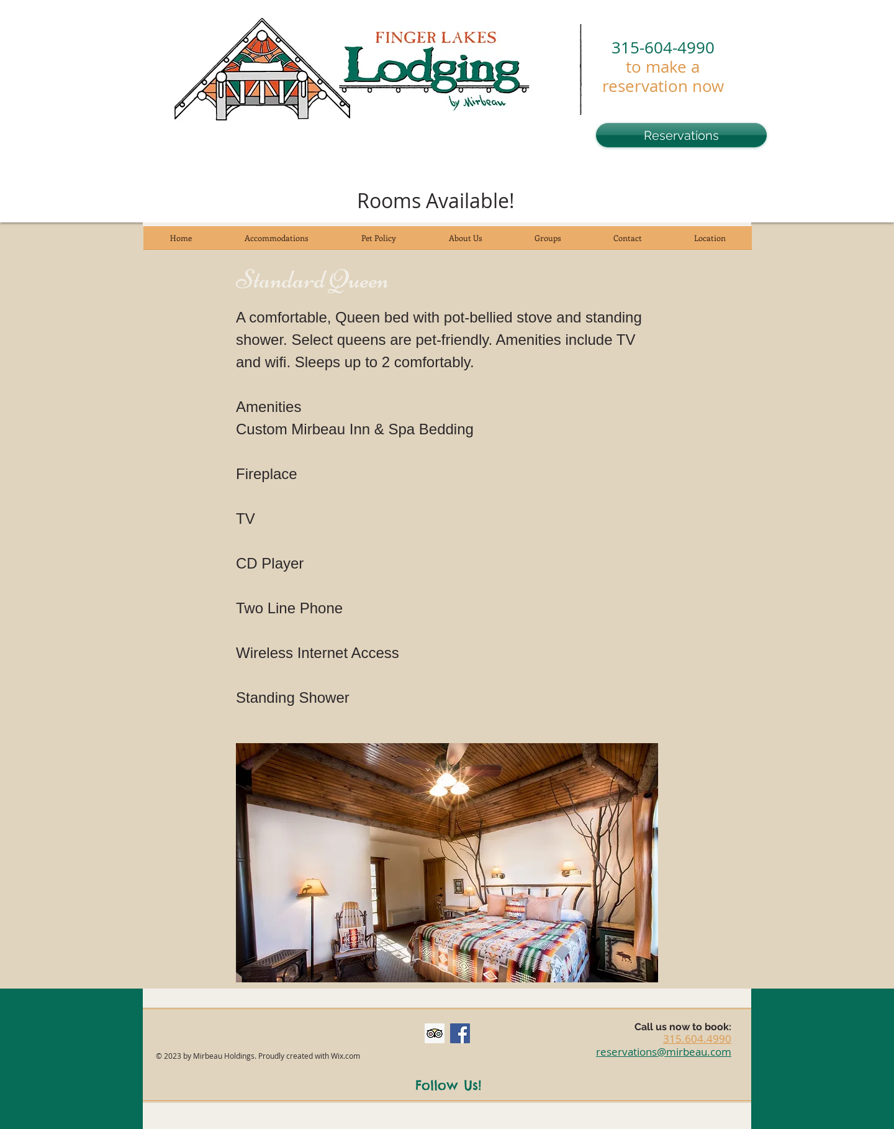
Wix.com (345, 1056)
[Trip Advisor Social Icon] (435, 1033)
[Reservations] (681, 135)
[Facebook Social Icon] (460, 1033)
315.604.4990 (697, 1038)
